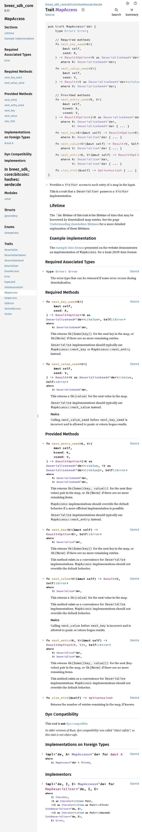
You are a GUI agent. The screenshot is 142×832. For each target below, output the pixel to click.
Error (69, 31)
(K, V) (77, 645)
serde (93, 4)
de (100, 4)
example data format (70, 248)
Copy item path (83, 9)
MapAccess (81, 754)
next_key (68, 132)
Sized (86, 762)
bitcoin (72, 4)
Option (83, 57)
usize (115, 170)
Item (79, 801)
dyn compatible (76, 723)
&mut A (116, 754)
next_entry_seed (75, 99)
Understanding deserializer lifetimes (74, 224)
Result (70, 57)
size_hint (69, 170)
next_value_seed (75, 68)
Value (135, 82)
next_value (70, 144)
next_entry (70, 155)
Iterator (61, 797)
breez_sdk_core (55, 4)
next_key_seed (73, 44)
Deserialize (87, 137)
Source (50, 14)
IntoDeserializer (57, 808)
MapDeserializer (60, 789)
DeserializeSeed (115, 57)
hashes (83, 4)
